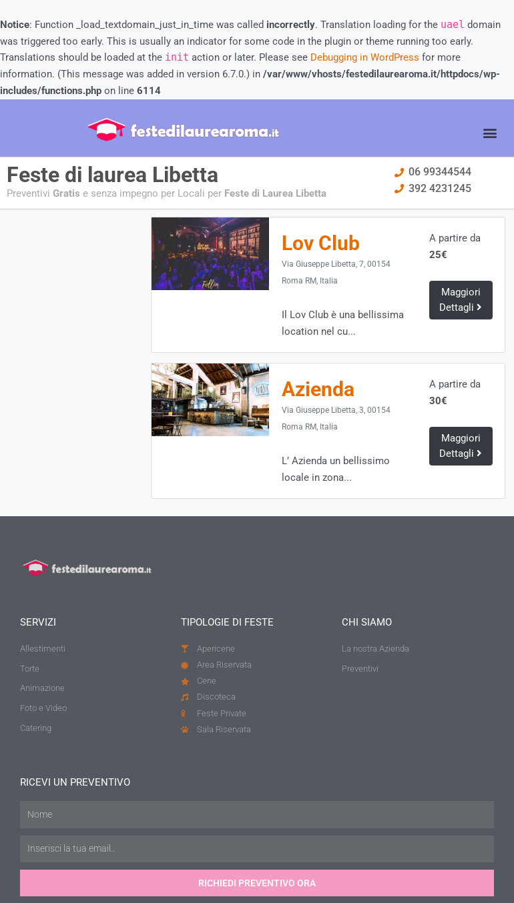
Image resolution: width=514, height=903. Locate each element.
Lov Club (323, 243)
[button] (490, 132)
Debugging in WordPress (364, 57)
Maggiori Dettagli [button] (460, 299)
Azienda (320, 390)
